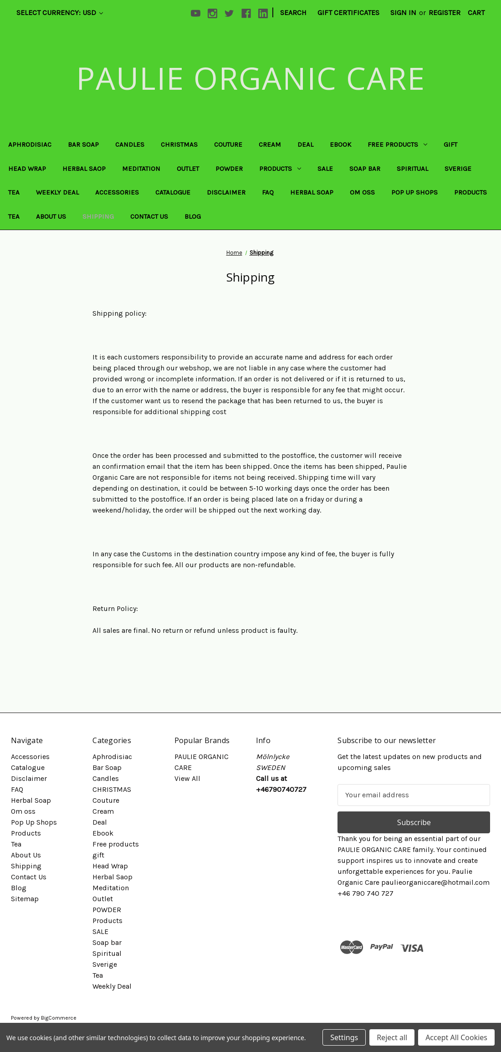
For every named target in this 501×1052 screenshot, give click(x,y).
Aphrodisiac (29, 144)
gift (450, 144)
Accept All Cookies (456, 1037)
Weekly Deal (57, 192)
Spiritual (412, 168)
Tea (14, 192)
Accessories (117, 192)
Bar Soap (83, 144)
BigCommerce (59, 1018)
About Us (51, 216)
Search (293, 12)
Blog (192, 216)
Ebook (340, 144)
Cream (270, 144)
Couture (228, 144)
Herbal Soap (311, 192)
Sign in (403, 12)
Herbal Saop (84, 168)
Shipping (98, 216)
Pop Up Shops (414, 192)
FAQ (268, 192)
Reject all (392, 1037)
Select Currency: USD (59, 12)
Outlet (188, 168)
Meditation (141, 168)
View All (187, 778)
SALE (325, 168)
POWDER (229, 168)
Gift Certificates (348, 12)
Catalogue (172, 192)
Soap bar (364, 168)
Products (280, 168)
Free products (397, 144)
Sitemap (25, 898)
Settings (344, 1037)
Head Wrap (27, 168)
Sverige (458, 168)
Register (444, 12)
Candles (129, 144)
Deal (305, 144)
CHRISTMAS (179, 144)
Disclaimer (226, 192)
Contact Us (149, 216)
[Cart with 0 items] (476, 13)
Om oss (362, 192)
